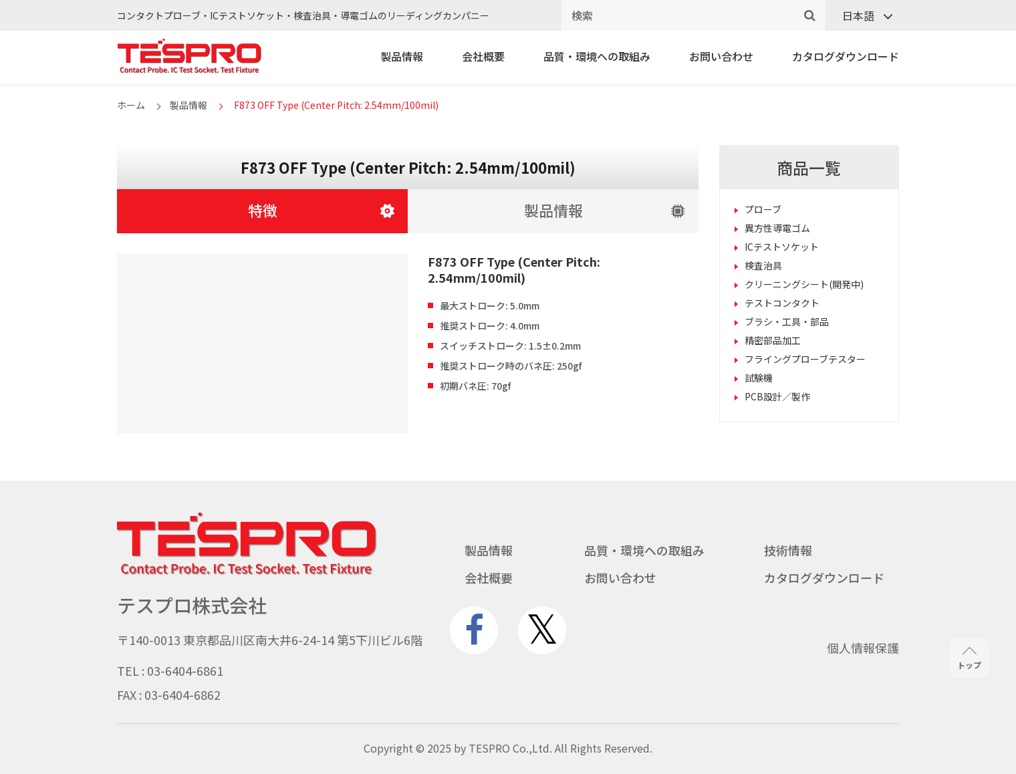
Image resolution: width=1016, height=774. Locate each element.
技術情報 (788, 550)
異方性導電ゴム (777, 228)
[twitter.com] (542, 630)
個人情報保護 (863, 647)
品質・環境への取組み (596, 56)
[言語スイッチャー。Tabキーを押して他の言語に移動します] (862, 16)
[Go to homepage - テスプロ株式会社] (247, 571)
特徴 (262, 210)
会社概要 (483, 56)
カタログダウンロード (845, 56)
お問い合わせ (721, 56)
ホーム (131, 105)
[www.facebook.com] (474, 630)
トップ (969, 658)
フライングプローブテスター (805, 359)
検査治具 (763, 265)
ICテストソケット (782, 246)
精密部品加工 (773, 340)
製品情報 (401, 56)
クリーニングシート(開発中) (804, 284)
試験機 (759, 377)
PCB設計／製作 (777, 396)
